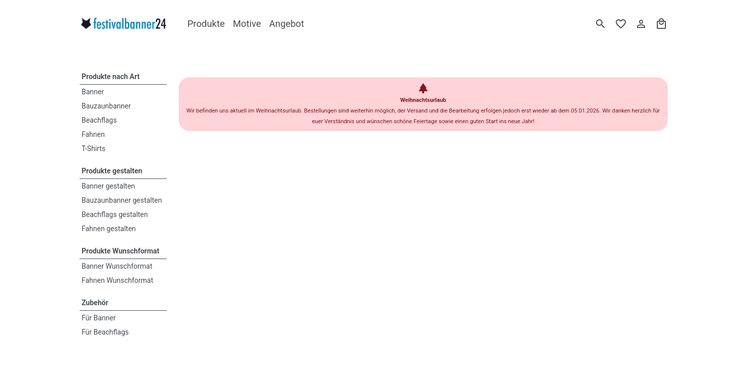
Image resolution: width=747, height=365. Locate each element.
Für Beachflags (105, 332)
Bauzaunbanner (106, 106)
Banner (93, 92)
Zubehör (95, 303)
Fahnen (93, 134)
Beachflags (99, 120)
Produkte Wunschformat (120, 251)
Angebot (286, 23)
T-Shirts (93, 148)
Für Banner (99, 318)
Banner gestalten (108, 186)
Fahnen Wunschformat (117, 280)
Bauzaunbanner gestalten (122, 200)
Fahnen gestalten (109, 229)
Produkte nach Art (110, 76)
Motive (247, 23)
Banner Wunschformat (117, 266)
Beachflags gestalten (115, 214)
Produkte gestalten (112, 171)
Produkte (206, 23)
